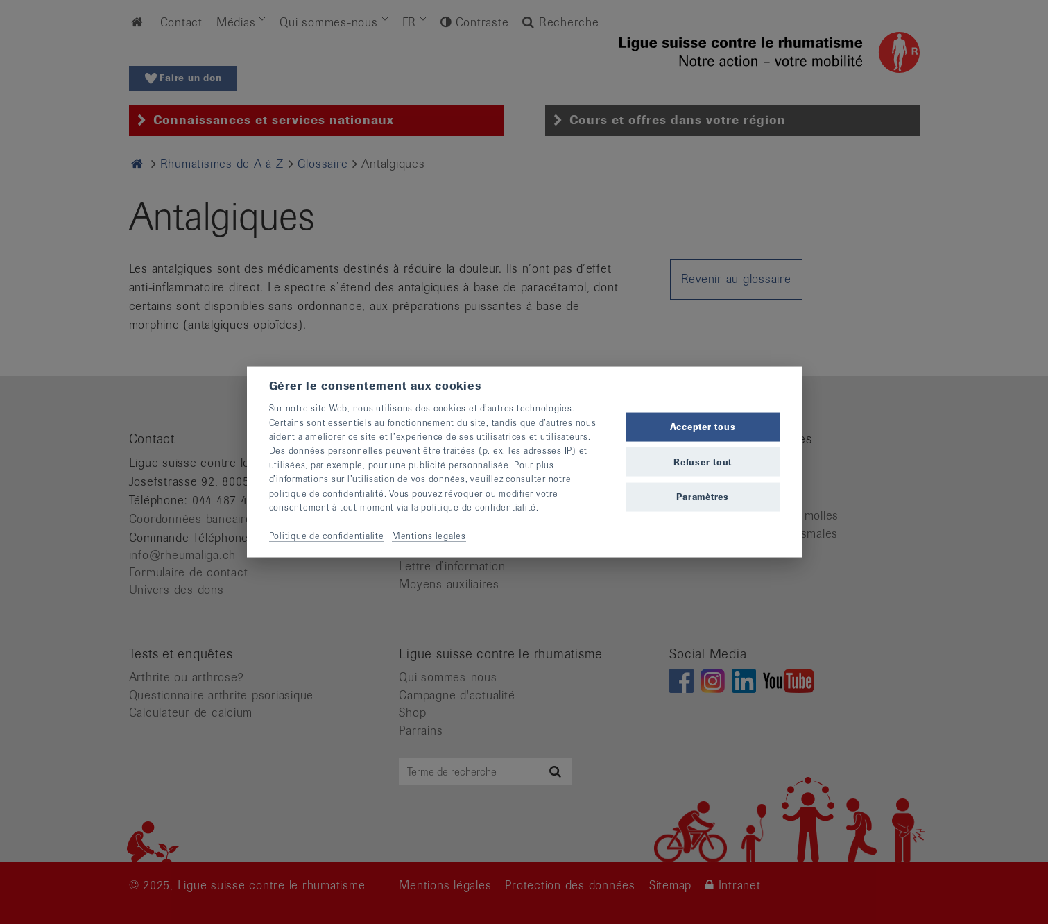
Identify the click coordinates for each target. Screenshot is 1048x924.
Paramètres (702, 496)
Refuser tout (702, 462)
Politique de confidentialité (326, 535)
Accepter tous (703, 427)
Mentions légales (429, 535)
